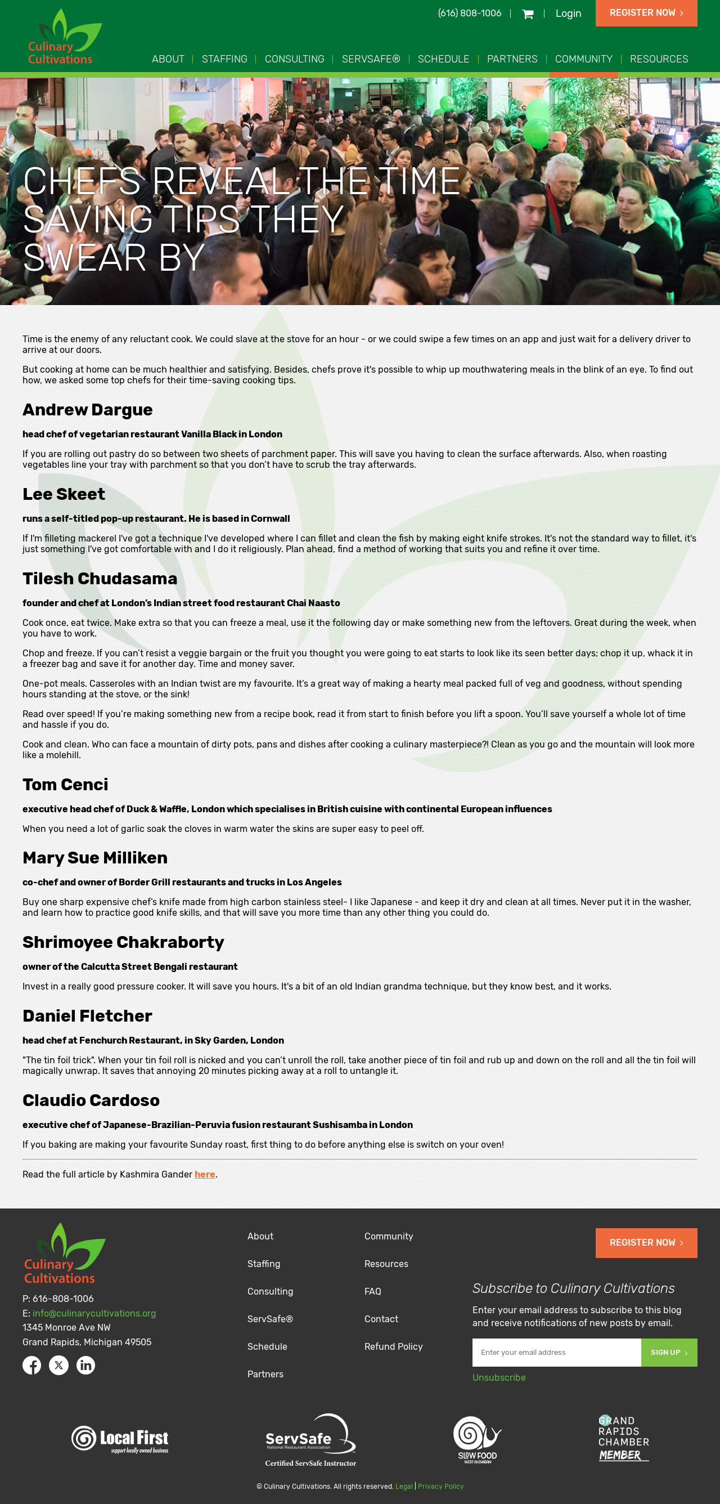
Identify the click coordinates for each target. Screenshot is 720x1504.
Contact (381, 1319)
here (205, 1174)
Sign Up (669, 1352)
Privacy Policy (441, 1486)
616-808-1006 (63, 1298)
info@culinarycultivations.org (94, 1313)
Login (569, 13)
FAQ (372, 1291)
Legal (404, 1486)
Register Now (646, 12)
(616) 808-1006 (470, 13)
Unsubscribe (499, 1377)
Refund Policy (393, 1346)
